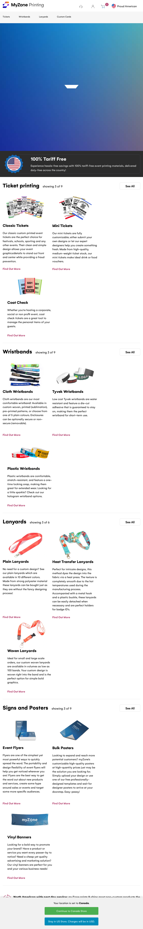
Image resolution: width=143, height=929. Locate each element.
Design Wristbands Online (55, 895)
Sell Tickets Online (32, 887)
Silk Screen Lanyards (77, 885)
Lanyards (43, 16)
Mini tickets (32, 873)
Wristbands (24, 16)
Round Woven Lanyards (79, 893)
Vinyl (51, 883)
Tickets (6, 16)
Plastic (52, 878)
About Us (8, 876)
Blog (5, 872)
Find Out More (11, 269)
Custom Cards (64, 16)
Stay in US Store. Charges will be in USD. (71, 921)
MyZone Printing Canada (7, 896)
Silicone (52, 888)
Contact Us (72, 817)
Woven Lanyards (76, 870)
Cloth (51, 868)
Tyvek (51, 873)
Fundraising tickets (32, 880)
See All (130, 186)
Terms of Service (8, 883)
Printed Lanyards (76, 878)
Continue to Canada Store (71, 910)
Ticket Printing (34, 868)
